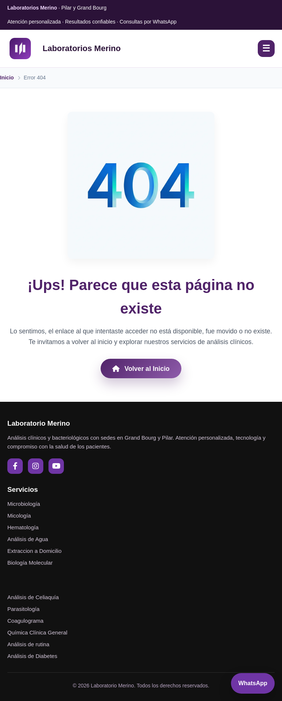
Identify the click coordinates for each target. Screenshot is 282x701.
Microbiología (23, 504)
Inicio (7, 78)
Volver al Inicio (141, 368)
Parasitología (23, 609)
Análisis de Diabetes (32, 656)
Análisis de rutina (28, 644)
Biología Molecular (30, 562)
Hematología (23, 527)
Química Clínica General (37, 632)
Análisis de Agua (27, 539)
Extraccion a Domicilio (34, 551)
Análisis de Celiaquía (33, 597)
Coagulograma (25, 621)
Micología (19, 515)
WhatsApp (252, 683)
